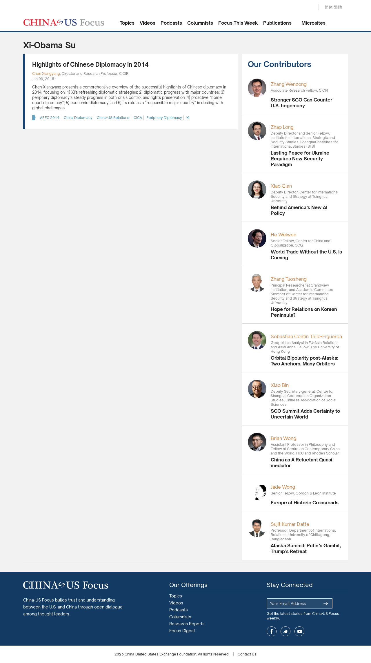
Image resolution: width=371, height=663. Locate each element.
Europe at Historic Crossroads (305, 503)
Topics (127, 23)
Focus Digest (182, 630)
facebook (272, 631)
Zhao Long (282, 127)
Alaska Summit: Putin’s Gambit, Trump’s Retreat (306, 548)
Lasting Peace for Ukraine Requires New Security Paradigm (300, 158)
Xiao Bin (280, 385)
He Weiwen (283, 235)
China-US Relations (113, 117)
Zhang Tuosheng (289, 279)
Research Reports (187, 623)
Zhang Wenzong (289, 84)
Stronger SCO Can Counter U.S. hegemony (301, 102)
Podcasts (171, 23)
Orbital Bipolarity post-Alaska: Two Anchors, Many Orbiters (304, 361)
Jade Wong (283, 487)
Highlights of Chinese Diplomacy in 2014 (90, 64)
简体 (329, 7)
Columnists (200, 23)
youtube (299, 631)
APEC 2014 (49, 117)
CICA (138, 117)
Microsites (313, 23)
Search (308, 7)
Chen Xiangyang (46, 73)
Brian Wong (283, 438)
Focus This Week (238, 23)
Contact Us (247, 654)
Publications (277, 23)
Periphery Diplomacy (164, 117)
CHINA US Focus (63, 22)
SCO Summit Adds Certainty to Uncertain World (305, 414)
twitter (285, 631)
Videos (147, 23)
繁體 (338, 7)
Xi (188, 117)
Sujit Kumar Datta (290, 524)
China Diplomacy (78, 117)
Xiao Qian (281, 186)
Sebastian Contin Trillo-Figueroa (306, 336)
